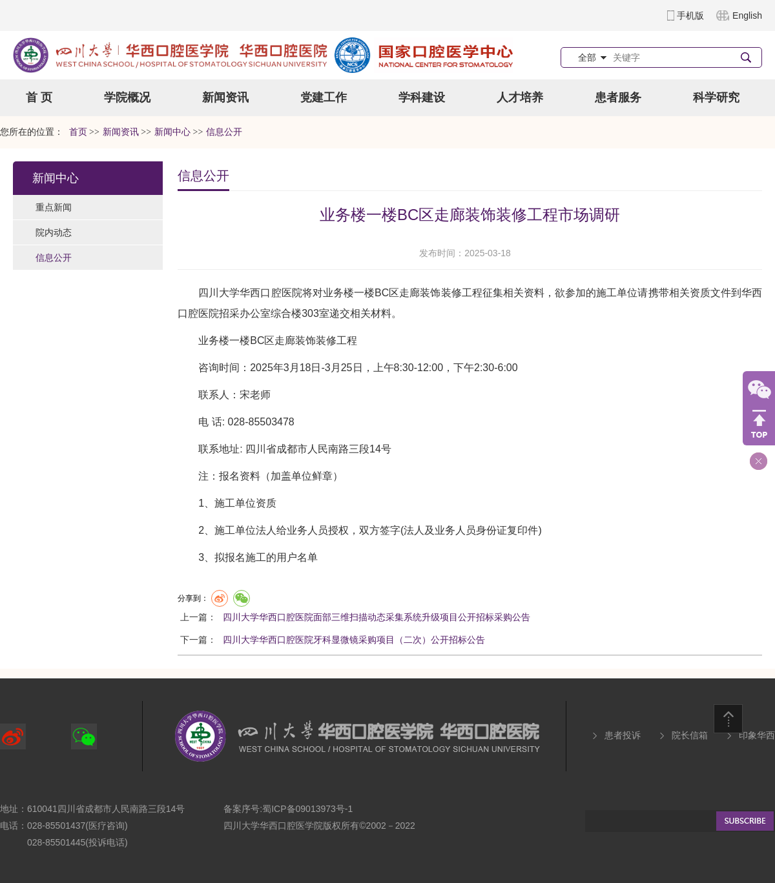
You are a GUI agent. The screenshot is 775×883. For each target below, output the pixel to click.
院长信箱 (690, 735)
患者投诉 (622, 735)
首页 (78, 132)
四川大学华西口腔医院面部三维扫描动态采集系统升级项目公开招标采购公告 (376, 617)
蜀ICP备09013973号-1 (307, 809)
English (747, 15)
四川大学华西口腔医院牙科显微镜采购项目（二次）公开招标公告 (354, 639)
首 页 (39, 97)
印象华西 (757, 735)
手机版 (690, 15)
